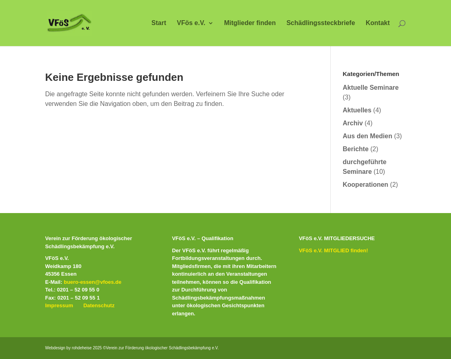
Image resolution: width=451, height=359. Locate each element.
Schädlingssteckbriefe (320, 23)
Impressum (59, 305)
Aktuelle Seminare (371, 87)
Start (158, 23)
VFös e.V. (191, 23)
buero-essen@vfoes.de (93, 282)
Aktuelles (357, 110)
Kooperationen (365, 184)
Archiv (353, 123)
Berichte (356, 149)
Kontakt (378, 23)
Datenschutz (98, 305)
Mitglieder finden (250, 23)
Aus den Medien (367, 136)
